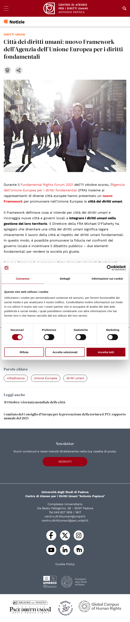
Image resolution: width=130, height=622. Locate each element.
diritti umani (14, 34)
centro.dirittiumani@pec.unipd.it (65, 520)
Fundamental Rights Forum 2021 (47, 185)
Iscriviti (65, 461)
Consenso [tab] (22, 278)
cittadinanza (16, 378)
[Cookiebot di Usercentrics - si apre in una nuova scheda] (109, 268)
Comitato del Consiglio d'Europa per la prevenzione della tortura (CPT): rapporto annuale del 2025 (65, 416)
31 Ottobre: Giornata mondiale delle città (34, 402)
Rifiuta (24, 352)
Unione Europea (45, 378)
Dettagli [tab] (65, 278)
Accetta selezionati (64, 352)
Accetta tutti (106, 352)
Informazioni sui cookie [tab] (107, 278)
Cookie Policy (65, 564)
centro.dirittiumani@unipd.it (65, 516)
